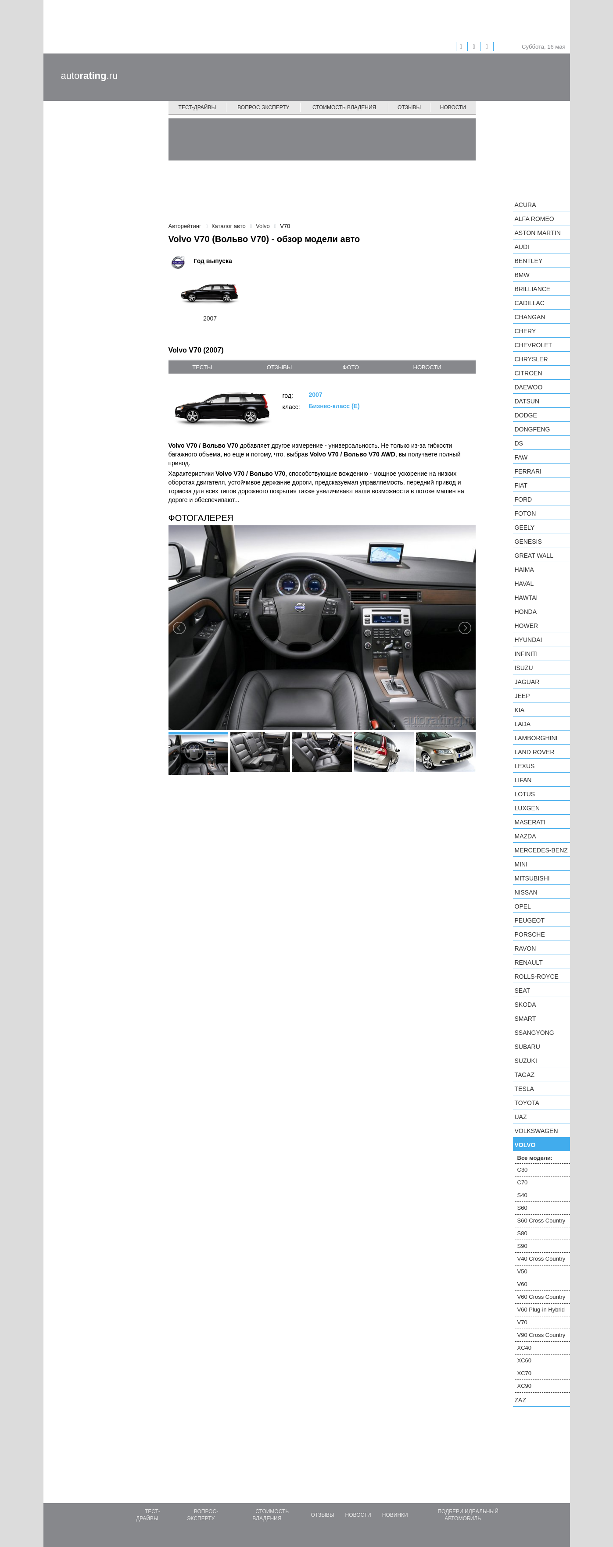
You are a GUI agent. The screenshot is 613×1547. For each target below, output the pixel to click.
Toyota (527, 1102)
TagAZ (525, 1074)
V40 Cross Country (541, 1258)
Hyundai (528, 639)
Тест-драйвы (197, 107)
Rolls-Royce (537, 976)
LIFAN (523, 780)
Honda (526, 611)
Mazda (525, 836)
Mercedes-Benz (541, 850)
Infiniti (526, 653)
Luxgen (527, 808)
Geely (525, 527)
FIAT (521, 485)
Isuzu (524, 667)
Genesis (528, 541)
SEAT (523, 990)
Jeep (522, 695)
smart (525, 1018)
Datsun (527, 401)
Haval (524, 583)
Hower (526, 625)
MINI (521, 864)
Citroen (528, 373)
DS (519, 443)
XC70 (524, 1373)
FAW (521, 457)
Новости (453, 107)
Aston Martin (538, 232)
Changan (530, 317)
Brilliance (533, 288)
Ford (523, 499)
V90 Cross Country (541, 1335)
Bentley (529, 260)
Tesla (524, 1088)
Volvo (525, 1144)
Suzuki (526, 1060)
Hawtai (526, 597)
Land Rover (535, 752)
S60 (522, 1208)
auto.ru (89, 75)
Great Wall (534, 555)
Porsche (530, 934)
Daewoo (529, 387)
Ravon (525, 948)
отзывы (279, 367)
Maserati (530, 822)
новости (427, 367)
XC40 (524, 1347)
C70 (522, 1182)
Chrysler (531, 359)
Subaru (527, 1046)
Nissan (526, 892)
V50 (522, 1271)
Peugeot (530, 920)
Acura (525, 204)
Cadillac (530, 303)
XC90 (524, 1386)
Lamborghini (536, 737)
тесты (202, 367)
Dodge (526, 415)
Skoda (525, 1004)
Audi (522, 246)
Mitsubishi (532, 878)
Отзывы (409, 107)
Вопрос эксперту (263, 107)
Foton (525, 513)
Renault (529, 962)
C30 (522, 1169)
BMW (522, 274)
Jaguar (527, 681)
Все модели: (535, 1158)
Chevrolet (533, 345)
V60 (522, 1284)
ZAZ (520, 1400)
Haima (524, 569)
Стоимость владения (344, 107)
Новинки (395, 1515)
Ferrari (528, 471)
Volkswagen (536, 1130)
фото (351, 367)
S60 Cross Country (541, 1220)
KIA (520, 709)
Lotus (525, 794)
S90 (522, 1246)
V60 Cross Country (541, 1297)
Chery (525, 331)
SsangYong (534, 1032)
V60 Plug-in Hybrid (541, 1309)
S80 (522, 1233)
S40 (522, 1195)
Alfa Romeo (534, 218)
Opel (523, 906)
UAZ (521, 1116)
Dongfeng (532, 429)
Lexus (525, 766)
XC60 (524, 1360)
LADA (523, 723)
